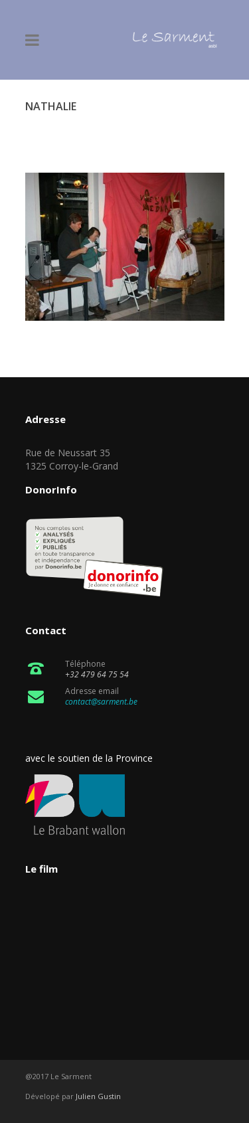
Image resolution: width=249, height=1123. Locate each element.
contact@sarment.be (101, 701)
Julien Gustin (98, 1096)
